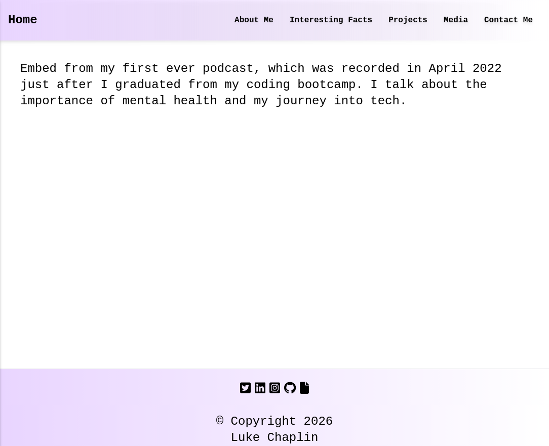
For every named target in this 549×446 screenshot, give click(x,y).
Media (456, 20)
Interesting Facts (331, 20)
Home (22, 20)
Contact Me (508, 20)
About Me (253, 20)
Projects (407, 20)
